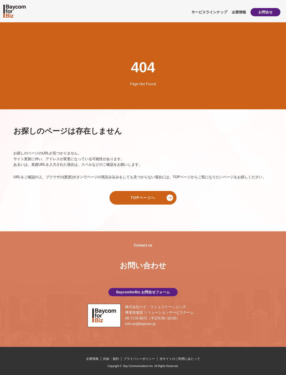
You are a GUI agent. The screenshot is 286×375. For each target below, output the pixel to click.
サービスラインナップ (209, 12)
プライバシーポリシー (139, 358)
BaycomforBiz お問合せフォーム (143, 292)
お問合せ (265, 12)
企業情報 (239, 12)
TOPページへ (143, 198)
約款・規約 (111, 358)
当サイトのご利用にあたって (180, 358)
